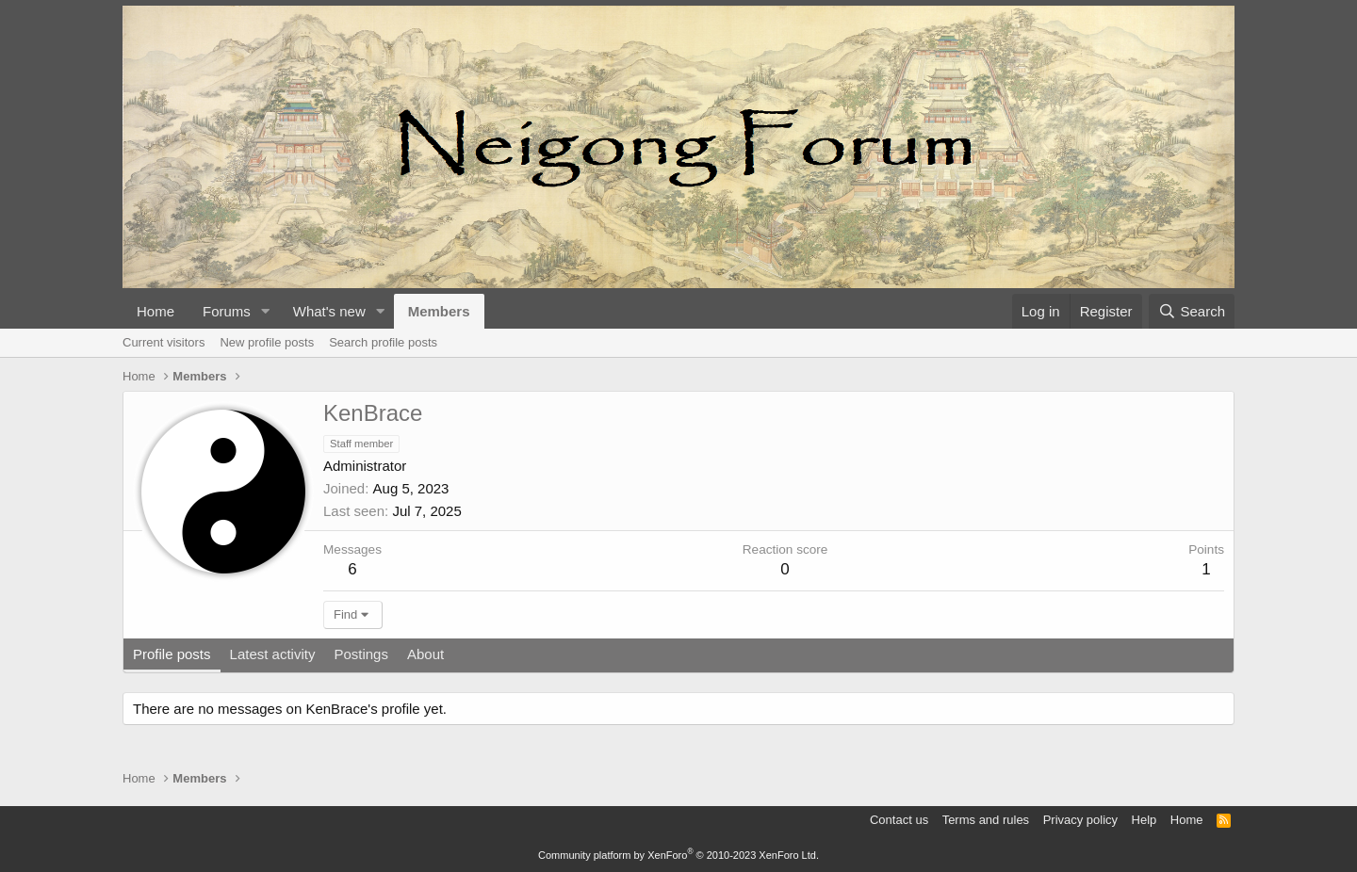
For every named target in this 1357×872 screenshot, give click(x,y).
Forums (227, 311)
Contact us (899, 820)
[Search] (1191, 311)
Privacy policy (1080, 820)
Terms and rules (985, 820)
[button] (266, 311)
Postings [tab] (361, 654)
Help (1144, 820)
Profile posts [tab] (172, 654)
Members (439, 311)
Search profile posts (383, 342)
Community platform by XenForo (678, 855)
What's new (329, 311)
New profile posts (267, 342)
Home (155, 311)
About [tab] (425, 654)
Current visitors (163, 342)
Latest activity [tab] (273, 654)
